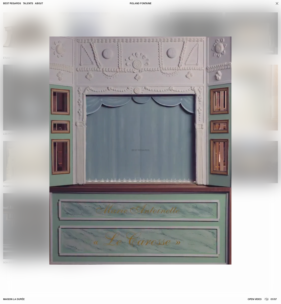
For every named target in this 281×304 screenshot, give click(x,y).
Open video (255, 299)
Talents (28, 3)
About (39, 3)
